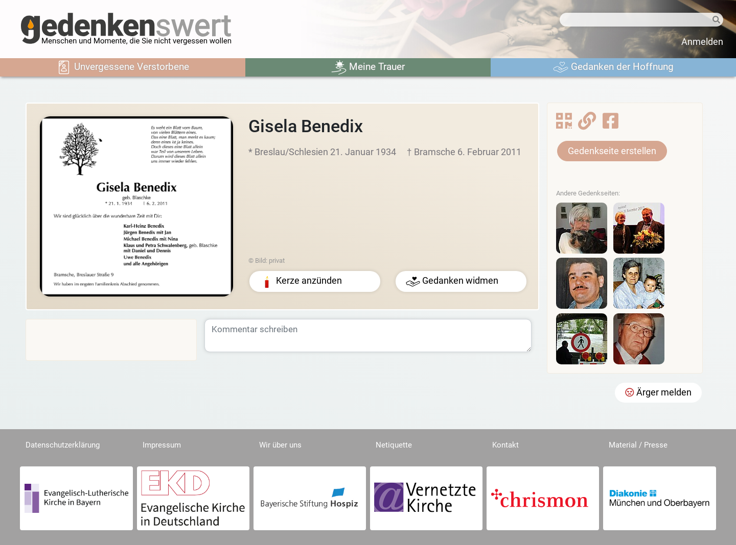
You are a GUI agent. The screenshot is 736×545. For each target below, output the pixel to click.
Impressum (162, 445)
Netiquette (394, 445)
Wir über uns (280, 445)
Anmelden (702, 42)
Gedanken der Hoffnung (613, 67)
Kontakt (505, 445)
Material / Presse (638, 445)
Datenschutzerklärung (63, 445)
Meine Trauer (368, 67)
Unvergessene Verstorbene (122, 67)
